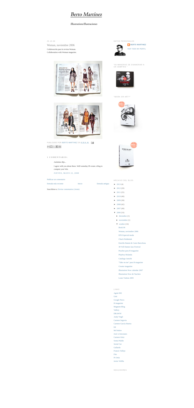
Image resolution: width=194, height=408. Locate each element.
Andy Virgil (118, 317)
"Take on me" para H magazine (131, 262)
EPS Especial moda (126, 235)
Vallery (116, 310)
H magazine (118, 303)
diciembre (123, 216)
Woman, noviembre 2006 (128, 231)
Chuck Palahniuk (125, 239)
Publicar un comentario (56, 179)
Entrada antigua (103, 184)
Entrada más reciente (55, 184)
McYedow (118, 330)
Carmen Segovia (120, 320)
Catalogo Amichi (125, 259)
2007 (119, 208)
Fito (115, 354)
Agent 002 (118, 293)
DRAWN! (118, 313)
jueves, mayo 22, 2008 (66, 173)
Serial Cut (118, 344)
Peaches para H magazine (129, 251)
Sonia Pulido (119, 341)
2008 (119, 204)
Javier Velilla (119, 361)
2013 (119, 184)
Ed (115, 327)
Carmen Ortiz (119, 337)
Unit (115, 296)
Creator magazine (125, 266)
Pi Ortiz (117, 358)
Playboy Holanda (125, 255)
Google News (119, 300)
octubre (122, 224)
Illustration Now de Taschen (129, 274)
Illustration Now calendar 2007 (131, 270)
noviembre (123, 220)
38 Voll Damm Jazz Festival (129, 247)
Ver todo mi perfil (136, 49)
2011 (119, 192)
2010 (119, 196)
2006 (119, 212)
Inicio (80, 184)
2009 (119, 200)
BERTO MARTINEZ (138, 45)
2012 (119, 188)
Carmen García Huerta (122, 324)
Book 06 (122, 227)
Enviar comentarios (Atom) (68, 189)
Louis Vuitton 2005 (126, 278)
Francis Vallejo (119, 351)
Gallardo (117, 347)
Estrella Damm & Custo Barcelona (132, 243)
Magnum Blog (119, 307)
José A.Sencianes (120, 334)
